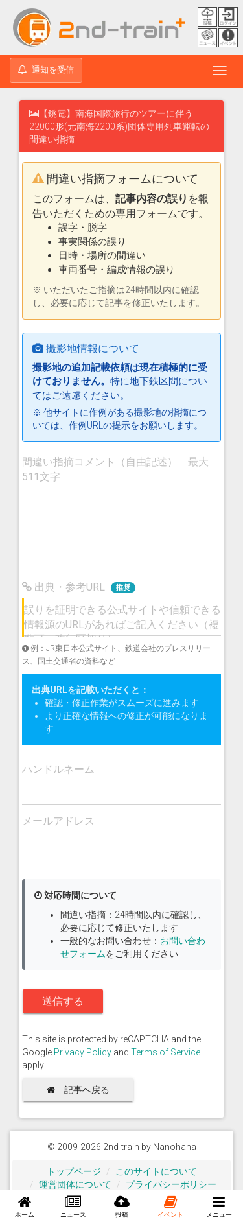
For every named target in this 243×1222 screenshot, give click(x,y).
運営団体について (75, 1184)
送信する (63, 1001)
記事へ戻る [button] (83, 1090)
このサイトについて (156, 1171)
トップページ (74, 1171)
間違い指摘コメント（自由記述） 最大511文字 (115, 469)
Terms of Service (165, 1052)
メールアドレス (58, 821)
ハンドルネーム (58, 769)
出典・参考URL (78, 587)
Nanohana (174, 1147)
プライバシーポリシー (171, 1184)
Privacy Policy (82, 1052)
